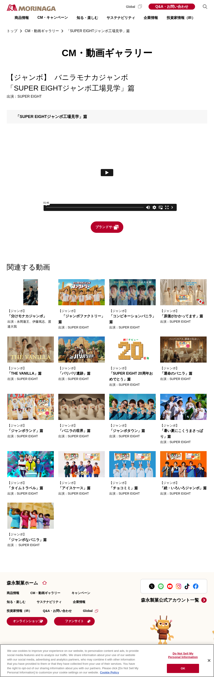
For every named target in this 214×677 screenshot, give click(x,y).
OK (183, 668)
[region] (107, 660)
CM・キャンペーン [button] (53, 17)
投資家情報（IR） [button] (181, 18)
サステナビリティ (49, 602)
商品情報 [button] (22, 18)
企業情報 (79, 602)
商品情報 (13, 593)
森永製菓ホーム (22, 583)
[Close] (209, 660)
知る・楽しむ (16, 602)
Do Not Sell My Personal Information (183, 655)
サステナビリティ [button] (121, 18)
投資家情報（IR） (19, 611)
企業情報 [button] (151, 18)
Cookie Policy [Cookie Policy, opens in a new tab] (109, 672)
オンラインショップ (34, 621)
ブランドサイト (115, 227)
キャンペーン (80, 593)
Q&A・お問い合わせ (171, 6)
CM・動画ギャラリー (45, 593)
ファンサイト (92, 621)
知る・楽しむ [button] (87, 18)
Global (134, 6)
